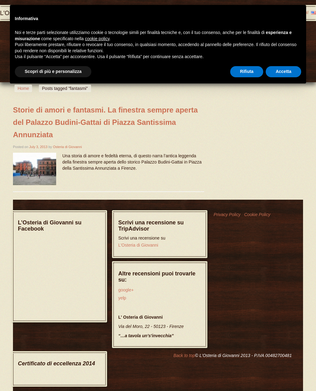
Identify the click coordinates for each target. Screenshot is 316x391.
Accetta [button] (283, 71)
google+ (126, 289)
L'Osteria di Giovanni (138, 245)
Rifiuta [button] (247, 71)
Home (23, 88)
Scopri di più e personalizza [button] (53, 71)
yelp (122, 297)
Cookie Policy (257, 214)
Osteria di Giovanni (67, 147)
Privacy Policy (227, 214)
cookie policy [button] (97, 38)
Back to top (184, 355)
